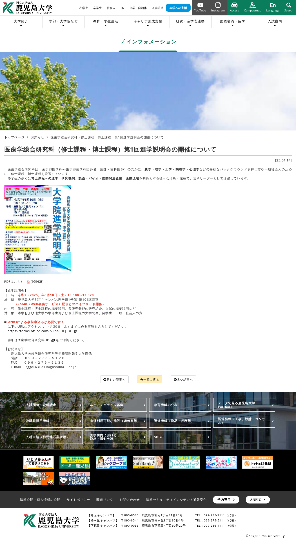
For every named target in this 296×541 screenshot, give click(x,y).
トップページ (14, 137)
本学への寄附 (178, 8)
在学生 (83, 8)
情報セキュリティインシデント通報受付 (176, 500)
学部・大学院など (63, 21)
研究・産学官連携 (190, 21)
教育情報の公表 (166, 405)
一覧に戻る (150, 379)
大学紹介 (21, 21)
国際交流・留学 (232, 21)
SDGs (158, 437)
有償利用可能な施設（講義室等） (115, 421)
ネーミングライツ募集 (107, 405)
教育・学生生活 (105, 21)
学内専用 (224, 499)
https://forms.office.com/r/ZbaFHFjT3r (42, 331)
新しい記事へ (112, 379)
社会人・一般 (115, 8)
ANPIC (255, 499)
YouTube (200, 10)
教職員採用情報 (37, 421)
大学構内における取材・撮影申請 (103, 437)
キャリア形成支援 (148, 21)
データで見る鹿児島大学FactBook (236, 405)
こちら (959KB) (29, 281)
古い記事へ (185, 379)
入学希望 (157, 8)
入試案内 (275, 21)
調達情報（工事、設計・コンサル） (241, 421)
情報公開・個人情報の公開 (40, 500)
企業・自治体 (138, 8)
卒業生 (97, 8)
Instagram (218, 10)
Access (234, 10)
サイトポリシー (78, 500)
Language (272, 10)
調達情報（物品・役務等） (174, 421)
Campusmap (252, 10)
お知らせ (37, 137)
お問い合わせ (130, 500)
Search (289, 10)
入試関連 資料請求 (41, 405)
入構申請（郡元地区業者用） (48, 437)
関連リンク (104, 500)
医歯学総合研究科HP (36, 340)
